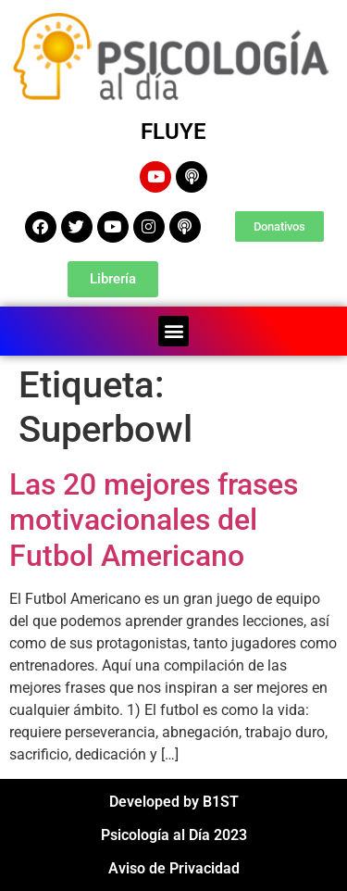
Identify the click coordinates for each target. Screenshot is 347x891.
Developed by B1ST (174, 801)
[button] (173, 331)
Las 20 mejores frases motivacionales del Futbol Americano (153, 520)
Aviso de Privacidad (174, 868)
